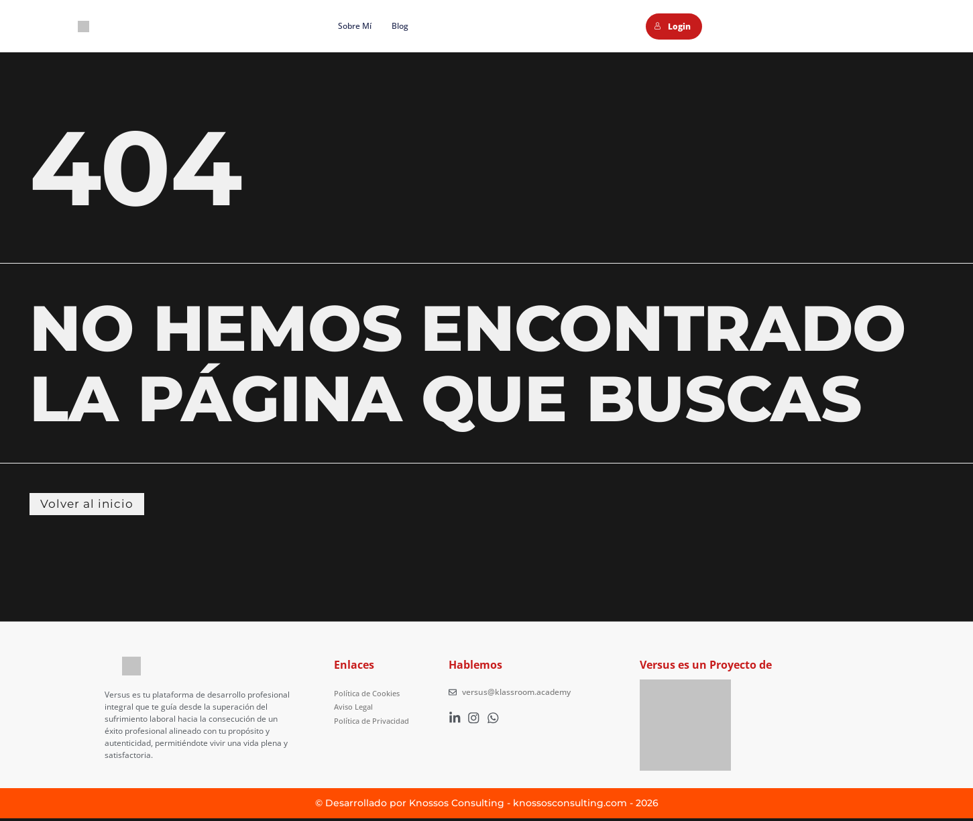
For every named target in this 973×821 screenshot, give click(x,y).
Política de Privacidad (374, 718)
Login (672, 26)
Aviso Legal (355, 706)
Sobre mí (354, 26)
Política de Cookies (369, 694)
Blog (400, 26)
